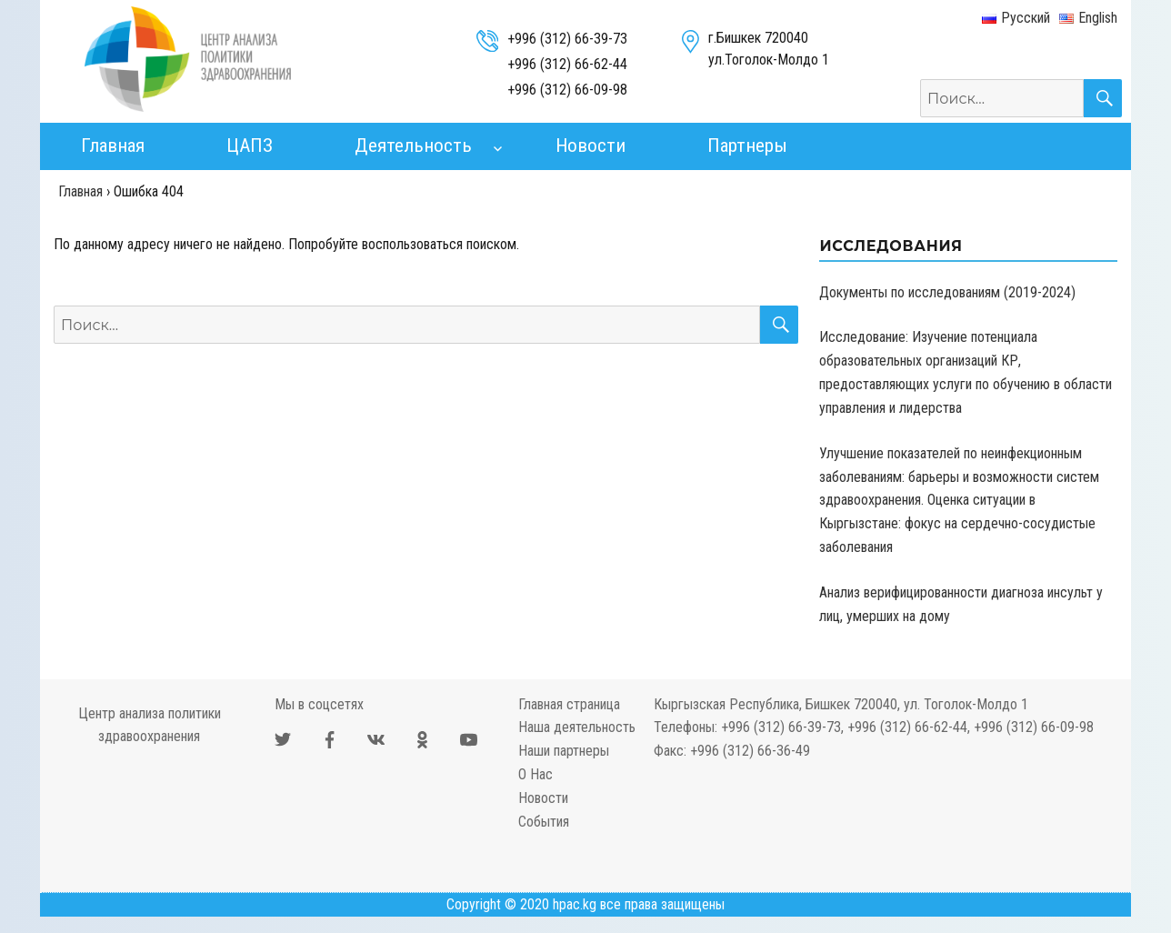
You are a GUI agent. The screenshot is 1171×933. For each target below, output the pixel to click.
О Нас (535, 774)
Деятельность (413, 145)
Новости (590, 145)
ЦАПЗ (249, 145)
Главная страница (569, 704)
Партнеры (747, 145)
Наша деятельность (577, 727)
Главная (113, 145)
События (543, 821)
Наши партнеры (563, 750)
